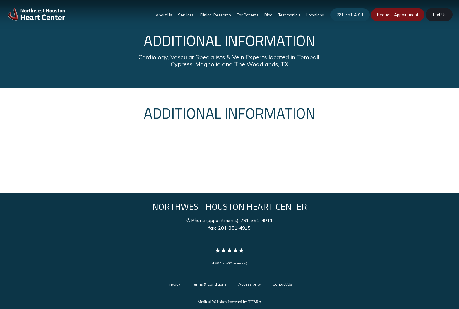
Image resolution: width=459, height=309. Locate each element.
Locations (315, 15)
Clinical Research (215, 15)
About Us (164, 15)
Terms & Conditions (209, 284)
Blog (268, 15)
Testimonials (289, 15)
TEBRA (254, 302)
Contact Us (282, 284)
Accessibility (249, 284)
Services (186, 15)
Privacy (173, 284)
